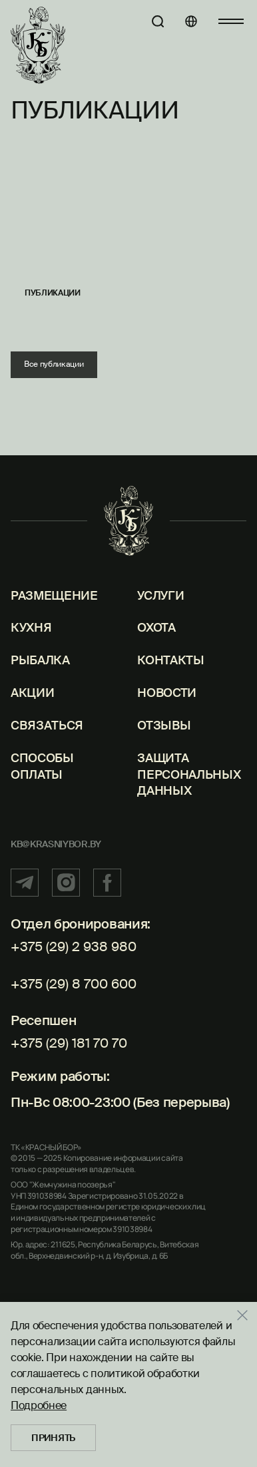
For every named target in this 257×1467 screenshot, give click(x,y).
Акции (32, 693)
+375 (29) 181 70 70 (69, 1043)
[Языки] (191, 21)
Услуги (160, 596)
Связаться (47, 725)
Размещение (54, 596)
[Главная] (38, 45)
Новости (166, 693)
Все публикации (54, 364)
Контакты (170, 660)
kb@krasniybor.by (56, 844)
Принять (53, 1438)
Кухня (31, 628)
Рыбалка (40, 660)
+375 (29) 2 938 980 (73, 946)
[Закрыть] (247, 1315)
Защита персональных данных (188, 774)
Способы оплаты (42, 766)
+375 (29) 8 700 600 (73, 983)
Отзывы (163, 725)
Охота (156, 628)
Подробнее (39, 1405)
